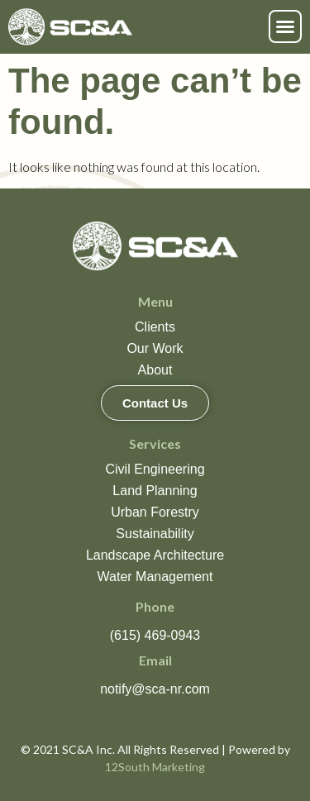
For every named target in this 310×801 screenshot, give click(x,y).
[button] (285, 26)
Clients (155, 327)
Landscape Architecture (155, 555)
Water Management (155, 577)
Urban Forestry (155, 512)
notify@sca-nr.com (155, 689)
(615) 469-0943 (155, 635)
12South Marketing (155, 767)
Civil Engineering (154, 469)
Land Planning (154, 491)
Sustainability (154, 534)
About (155, 370)
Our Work (154, 348)
